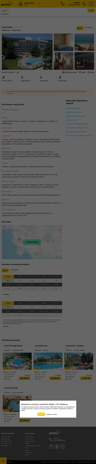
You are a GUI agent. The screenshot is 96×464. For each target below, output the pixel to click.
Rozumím (41, 414)
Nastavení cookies (51, 414)
